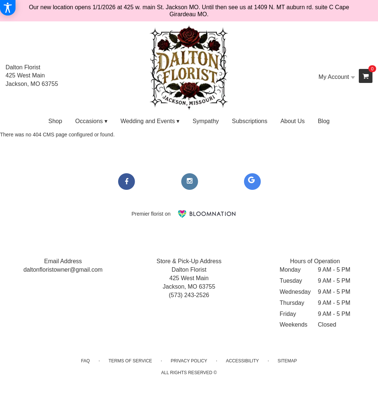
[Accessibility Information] (8, 7)
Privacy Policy (189, 360)
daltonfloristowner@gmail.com (63, 270)
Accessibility (242, 360)
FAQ (85, 360)
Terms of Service (130, 360)
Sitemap (287, 360)
